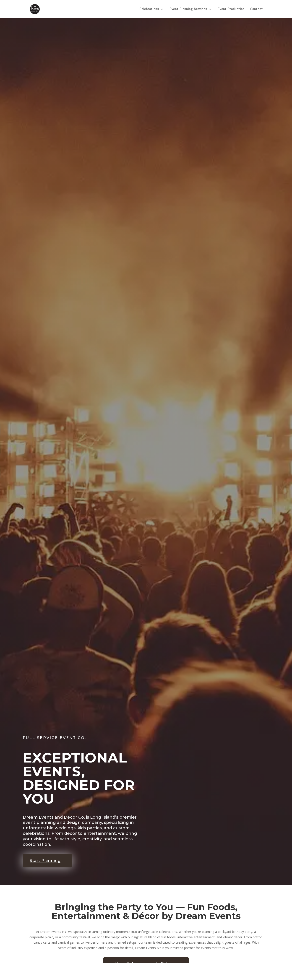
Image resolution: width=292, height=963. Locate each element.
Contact (256, 9)
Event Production (231, 9)
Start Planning (45, 860)
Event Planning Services (188, 9)
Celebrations (149, 9)
